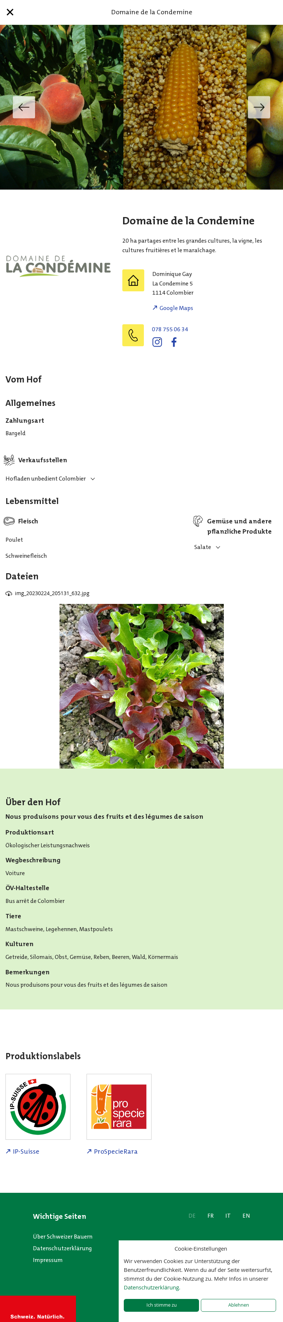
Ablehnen (238, 1305)
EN (246, 1216)
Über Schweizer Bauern (62, 1236)
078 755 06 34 (170, 329)
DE (192, 1216)
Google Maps (176, 308)
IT (228, 1216)
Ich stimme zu (161, 1305)
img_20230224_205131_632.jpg (52, 593)
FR (210, 1216)
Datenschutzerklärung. (152, 1287)
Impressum (48, 1260)
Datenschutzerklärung (62, 1248)
